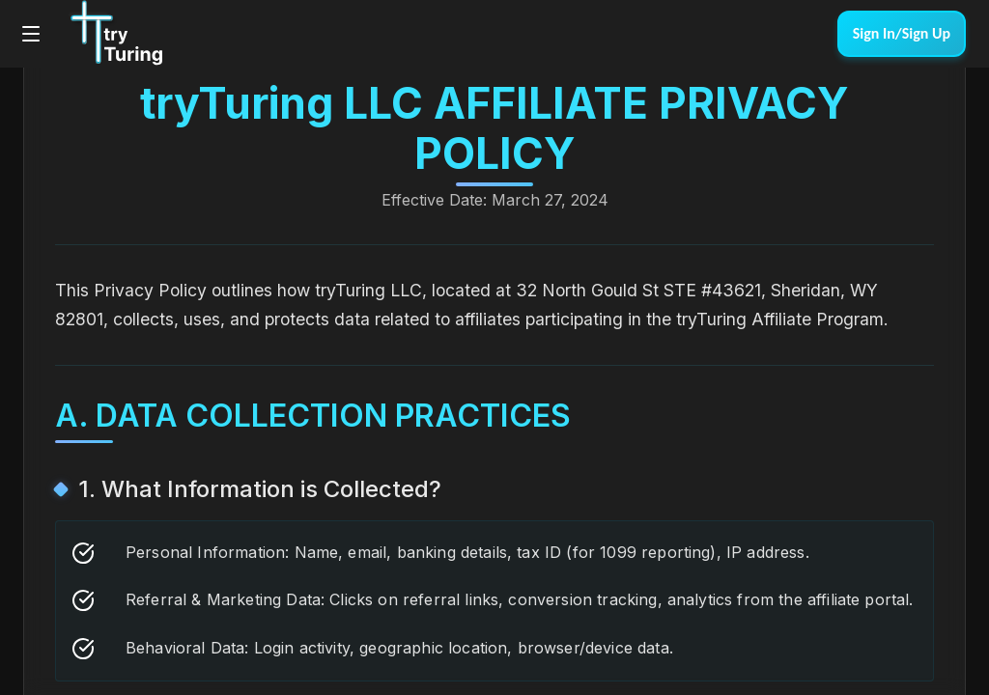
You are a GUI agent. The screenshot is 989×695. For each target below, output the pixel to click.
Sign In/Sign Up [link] (901, 33)
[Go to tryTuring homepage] (115, 34)
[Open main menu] (31, 33)
